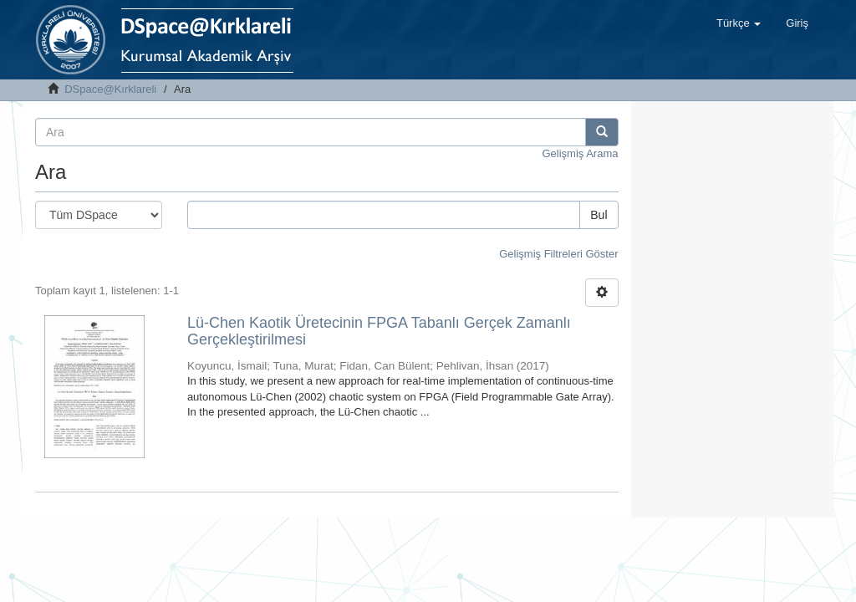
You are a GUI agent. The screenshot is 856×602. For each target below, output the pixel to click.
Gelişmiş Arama (580, 153)
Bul (598, 215)
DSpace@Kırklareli (110, 89)
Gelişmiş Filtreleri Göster (558, 253)
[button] (738, 23)
